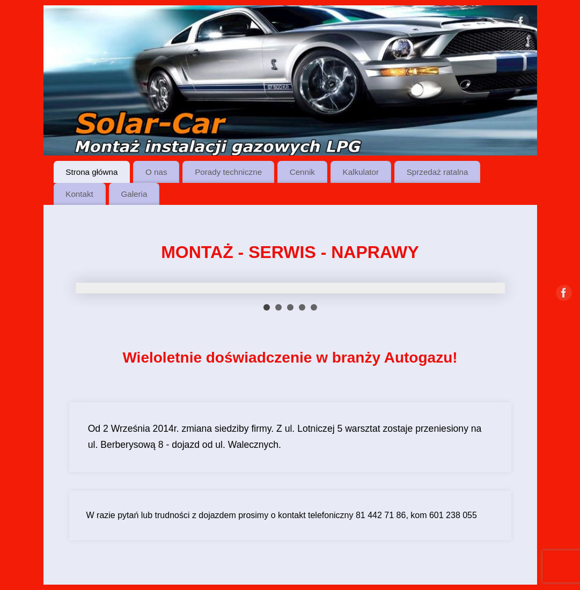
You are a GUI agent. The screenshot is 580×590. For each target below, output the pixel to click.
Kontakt (79, 193)
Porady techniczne (228, 171)
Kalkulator (361, 171)
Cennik (302, 171)
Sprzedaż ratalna (437, 171)
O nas (156, 171)
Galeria (134, 193)
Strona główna (91, 171)
